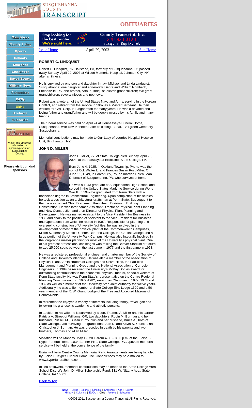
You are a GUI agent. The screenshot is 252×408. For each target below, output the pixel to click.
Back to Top (48, 381)
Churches (109, 390)
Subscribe (124, 392)
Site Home (147, 50)
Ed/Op (92, 392)
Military (69, 392)
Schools (96, 390)
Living (75, 390)
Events (129, 390)
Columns (81, 392)
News (65, 390)
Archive (112, 392)
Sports (85, 390)
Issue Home (48, 50)
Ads (120, 390)
